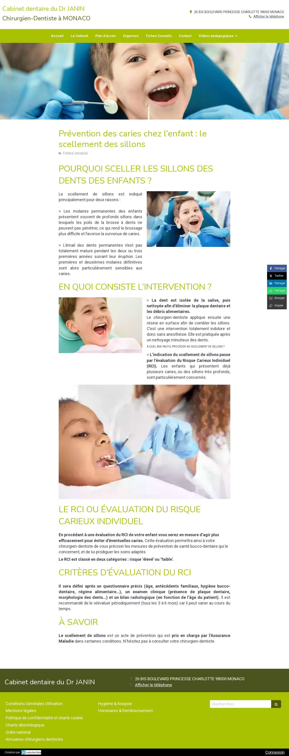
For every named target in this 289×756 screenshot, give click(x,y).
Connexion (274, 752)
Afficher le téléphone (269, 16)
